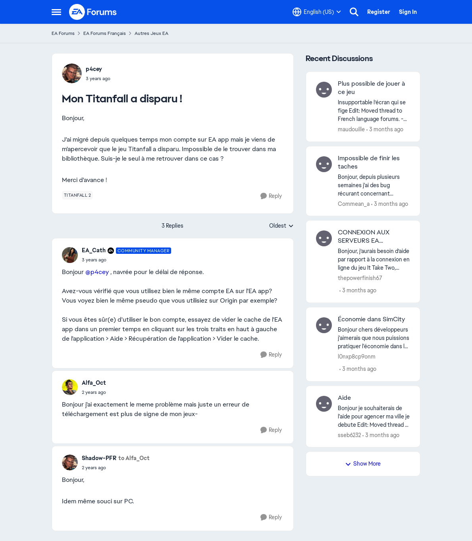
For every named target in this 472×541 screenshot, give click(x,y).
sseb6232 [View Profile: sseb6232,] (349, 434)
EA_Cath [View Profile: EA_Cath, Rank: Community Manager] (94, 250)
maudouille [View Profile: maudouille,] (351, 129)
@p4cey (97, 272)
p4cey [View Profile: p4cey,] (94, 69)
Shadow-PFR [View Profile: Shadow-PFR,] (99, 458)
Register (378, 11)
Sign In (408, 11)
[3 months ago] (384, 129)
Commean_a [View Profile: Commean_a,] (354, 203)
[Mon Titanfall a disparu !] (126, 259)
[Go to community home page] (93, 12)
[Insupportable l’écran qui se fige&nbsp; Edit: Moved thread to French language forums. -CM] (374, 110)
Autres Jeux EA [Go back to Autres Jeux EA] (151, 33)
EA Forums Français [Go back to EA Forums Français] (104, 33)
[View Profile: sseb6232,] (324, 404)
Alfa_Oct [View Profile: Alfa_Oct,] (94, 382)
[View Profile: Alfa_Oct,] (70, 387)
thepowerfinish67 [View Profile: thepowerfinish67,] (360, 278)
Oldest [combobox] (281, 226)
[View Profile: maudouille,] (324, 90)
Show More (363, 463)
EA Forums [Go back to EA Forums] (63, 33)
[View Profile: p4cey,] (72, 73)
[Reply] (271, 196)
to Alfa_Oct (134, 458)
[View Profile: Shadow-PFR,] (70, 462)
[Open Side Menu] (56, 12)
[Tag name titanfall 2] (77, 195)
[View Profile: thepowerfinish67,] (324, 238)
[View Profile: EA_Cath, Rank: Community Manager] (70, 255)
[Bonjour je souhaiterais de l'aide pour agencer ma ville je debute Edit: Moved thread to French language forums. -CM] (374, 416)
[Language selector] (317, 12)
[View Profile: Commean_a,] (324, 164)
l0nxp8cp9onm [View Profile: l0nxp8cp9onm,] (357, 356)
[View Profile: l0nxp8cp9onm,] (324, 325)
